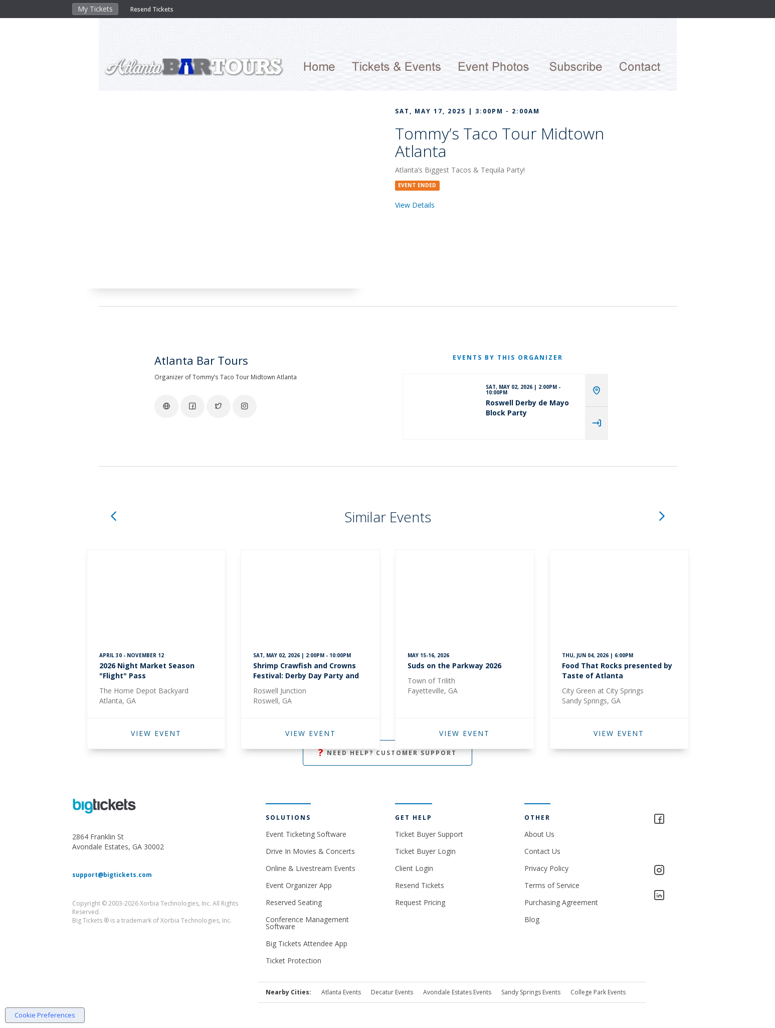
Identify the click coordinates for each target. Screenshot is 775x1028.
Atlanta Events (341, 992)
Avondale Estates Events (457, 992)
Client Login (414, 868)
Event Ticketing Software (306, 834)
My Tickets (95, 9)
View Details (415, 205)
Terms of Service (551, 885)
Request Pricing (420, 902)
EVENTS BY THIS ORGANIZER (508, 357)
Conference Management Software (307, 923)
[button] (113, 517)
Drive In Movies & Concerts (310, 851)
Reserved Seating (294, 902)
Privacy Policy (546, 868)
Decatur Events (392, 992)
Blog (531, 919)
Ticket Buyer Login (425, 851)
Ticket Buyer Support (429, 834)
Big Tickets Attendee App (306, 943)
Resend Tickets (151, 9)
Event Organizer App (299, 885)
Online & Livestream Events (310, 868)
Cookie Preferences (45, 1014)
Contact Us (542, 851)
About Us (539, 834)
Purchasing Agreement (561, 902)
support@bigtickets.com (112, 874)
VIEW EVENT (156, 733)
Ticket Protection (293, 960)
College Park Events (598, 992)
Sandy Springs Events (530, 992)
